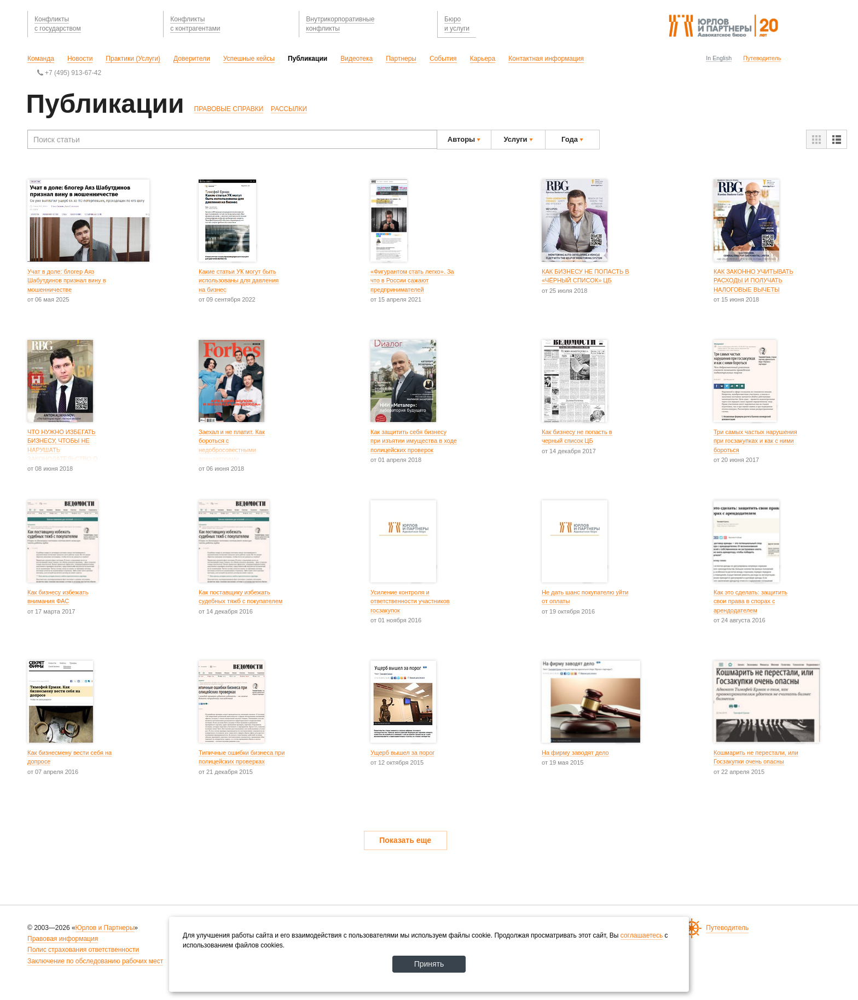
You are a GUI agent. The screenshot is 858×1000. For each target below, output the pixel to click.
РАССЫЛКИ (289, 109)
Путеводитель (762, 58)
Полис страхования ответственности (83, 949)
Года (572, 139)
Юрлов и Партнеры (105, 928)
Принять (429, 963)
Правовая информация (62, 939)
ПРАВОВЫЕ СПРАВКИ (229, 109)
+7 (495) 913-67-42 (69, 73)
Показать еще (405, 840)
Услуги (517, 139)
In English (719, 58)
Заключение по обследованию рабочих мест (95, 961)
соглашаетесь (642, 935)
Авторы (464, 139)
